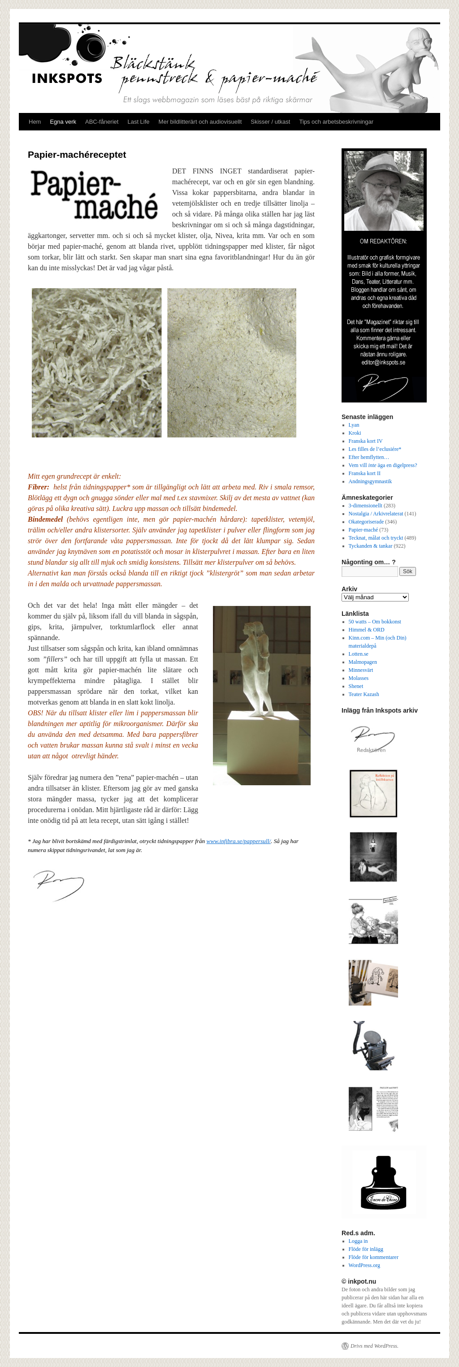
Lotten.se (358, 654)
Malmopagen (363, 662)
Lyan (354, 425)
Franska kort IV (366, 441)
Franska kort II (365, 473)
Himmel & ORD (367, 630)
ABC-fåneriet (101, 121)
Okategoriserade (366, 522)
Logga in (358, 1241)
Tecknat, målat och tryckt (376, 538)
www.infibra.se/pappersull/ (239, 841)
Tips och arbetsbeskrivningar (336, 121)
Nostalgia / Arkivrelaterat (376, 513)
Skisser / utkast (270, 121)
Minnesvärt (361, 670)
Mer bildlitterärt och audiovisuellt (200, 121)
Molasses (359, 678)
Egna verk (63, 121)
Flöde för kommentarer (373, 1257)
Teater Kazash (364, 694)
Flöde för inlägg (366, 1249)
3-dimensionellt (365, 505)
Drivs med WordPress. (374, 1346)
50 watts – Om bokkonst (375, 622)
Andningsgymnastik (370, 481)
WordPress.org (364, 1265)
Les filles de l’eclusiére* (375, 449)
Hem (35, 121)
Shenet (356, 686)
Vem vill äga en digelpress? (383, 465)
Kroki (355, 433)
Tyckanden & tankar (371, 546)
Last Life (138, 121)
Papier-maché (363, 530)
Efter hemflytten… (369, 457)
